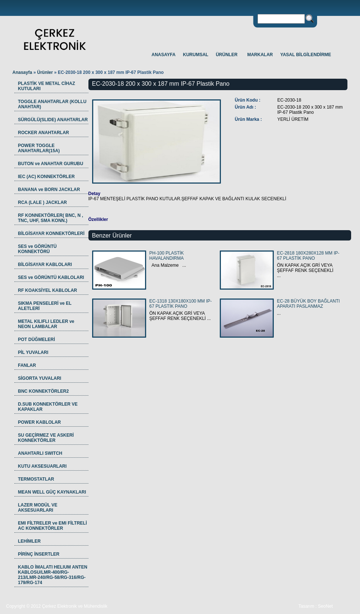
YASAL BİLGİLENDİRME (305, 54)
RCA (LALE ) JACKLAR (42, 202)
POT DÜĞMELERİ (36, 339)
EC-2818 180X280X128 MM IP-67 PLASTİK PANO (308, 255)
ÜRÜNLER (227, 54)
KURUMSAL (196, 54)
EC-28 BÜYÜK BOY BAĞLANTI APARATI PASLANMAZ (308, 304)
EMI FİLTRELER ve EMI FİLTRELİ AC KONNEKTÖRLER (52, 526)
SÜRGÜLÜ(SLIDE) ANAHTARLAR (53, 119)
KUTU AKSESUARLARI (42, 466)
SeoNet (325, 606)
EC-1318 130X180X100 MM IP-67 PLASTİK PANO (180, 304)
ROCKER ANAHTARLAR (43, 132)
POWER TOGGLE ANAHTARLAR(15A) (39, 148)
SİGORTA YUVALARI (39, 378)
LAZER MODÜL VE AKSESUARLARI (37, 507)
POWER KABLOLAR (39, 422)
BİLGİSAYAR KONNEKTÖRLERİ (51, 233)
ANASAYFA (164, 54)
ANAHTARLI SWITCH (40, 453)
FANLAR (27, 365)
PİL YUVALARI (33, 352)
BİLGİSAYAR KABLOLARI (45, 264)
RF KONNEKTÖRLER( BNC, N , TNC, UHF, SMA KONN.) (50, 218)
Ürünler (45, 72)
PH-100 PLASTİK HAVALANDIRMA (166, 255)
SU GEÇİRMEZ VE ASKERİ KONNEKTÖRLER (46, 438)
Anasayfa (22, 72)
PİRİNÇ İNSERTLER (39, 554)
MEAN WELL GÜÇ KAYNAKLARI (52, 492)
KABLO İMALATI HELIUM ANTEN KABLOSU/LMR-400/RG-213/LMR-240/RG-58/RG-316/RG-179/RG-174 (52, 574)
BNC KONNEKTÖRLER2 (43, 391)
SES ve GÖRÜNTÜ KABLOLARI (51, 277)
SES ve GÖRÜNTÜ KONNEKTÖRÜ (37, 249)
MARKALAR (260, 54)
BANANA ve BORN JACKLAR (49, 189)
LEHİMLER (29, 541)
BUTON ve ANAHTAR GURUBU (50, 163)
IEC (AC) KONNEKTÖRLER (46, 176)
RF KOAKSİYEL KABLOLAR (47, 290)
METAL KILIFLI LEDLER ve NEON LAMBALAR (46, 324)
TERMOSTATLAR (36, 479)
